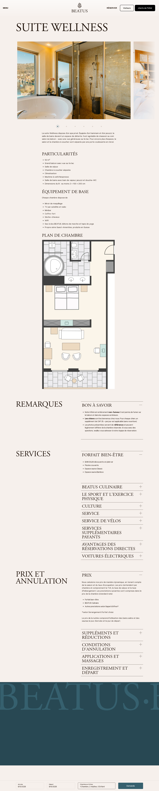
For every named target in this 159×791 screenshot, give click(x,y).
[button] (112, 405)
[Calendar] (22, 786)
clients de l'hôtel (145, 8)
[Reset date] (41, 785)
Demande (131, 786)
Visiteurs (127, 8)
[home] (79, 8)
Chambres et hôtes (86, 784)
